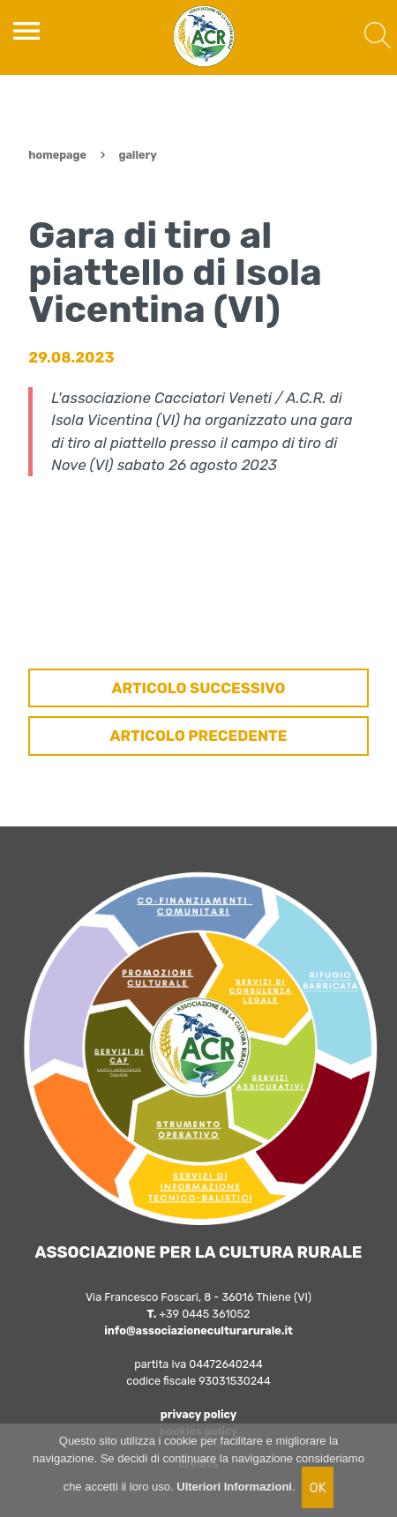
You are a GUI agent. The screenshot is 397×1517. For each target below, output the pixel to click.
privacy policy (199, 1414)
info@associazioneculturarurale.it (198, 1330)
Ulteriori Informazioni (234, 1486)
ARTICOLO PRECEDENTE (199, 735)
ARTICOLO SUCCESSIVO (198, 688)
